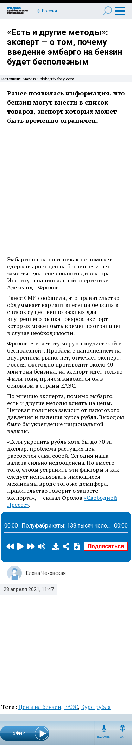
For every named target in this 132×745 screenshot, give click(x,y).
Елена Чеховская (46, 573)
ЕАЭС (71, 707)
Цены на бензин (39, 707)
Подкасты (104, 737)
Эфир (122, 737)
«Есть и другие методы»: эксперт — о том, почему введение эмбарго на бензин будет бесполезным (64, 47)
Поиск (107, 10)
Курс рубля (96, 707)
